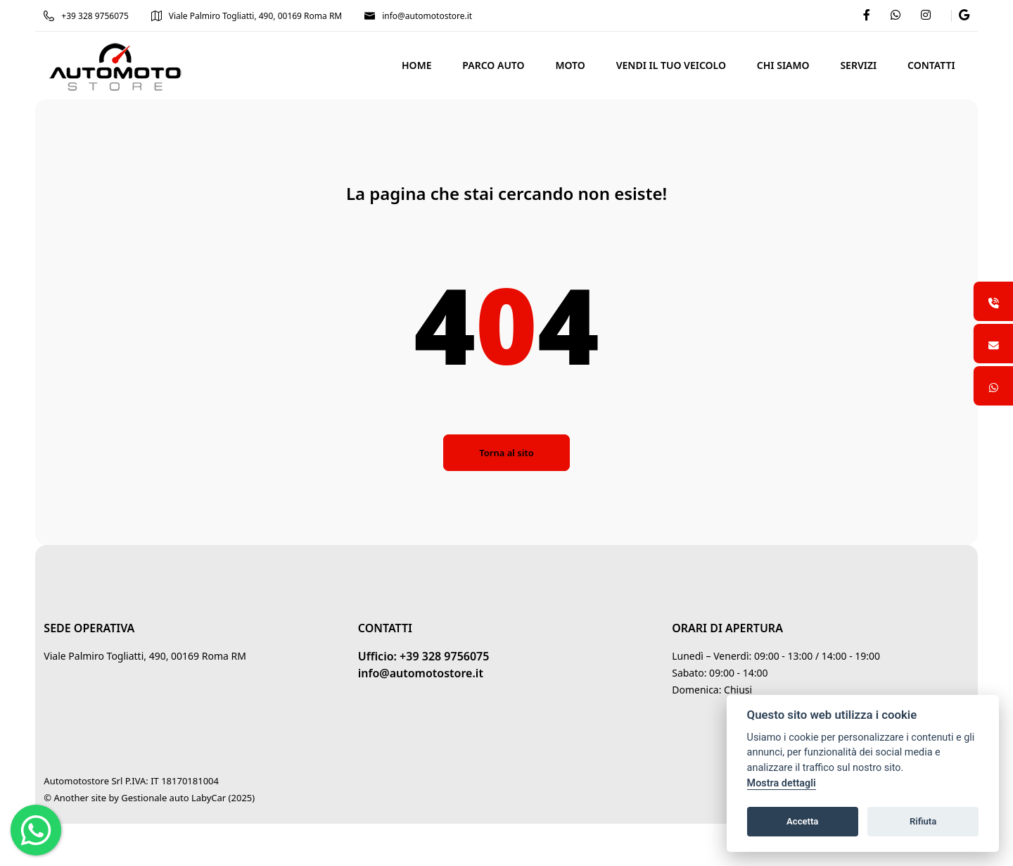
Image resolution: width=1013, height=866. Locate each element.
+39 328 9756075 (93, 16)
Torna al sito (506, 452)
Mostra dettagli (781, 783)
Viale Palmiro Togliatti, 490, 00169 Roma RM (253, 16)
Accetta (802, 821)
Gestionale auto (162, 797)
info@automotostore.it (425, 16)
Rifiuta (923, 821)
